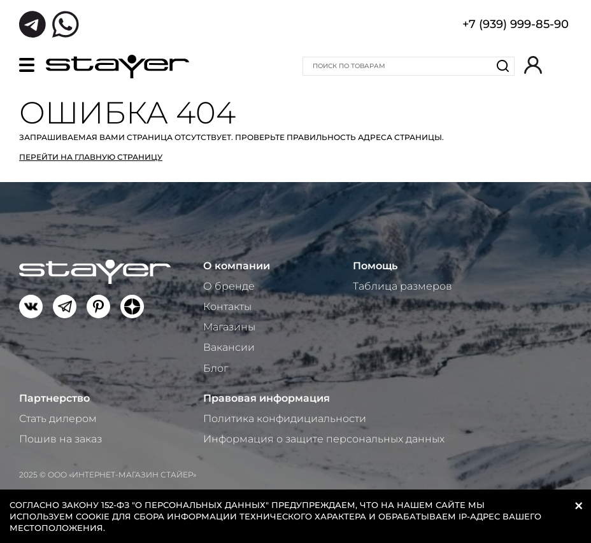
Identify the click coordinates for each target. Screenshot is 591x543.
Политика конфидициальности (284, 419)
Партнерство (54, 398)
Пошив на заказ (60, 439)
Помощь (375, 266)
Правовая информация (266, 398)
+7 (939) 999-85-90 (515, 25)
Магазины (229, 327)
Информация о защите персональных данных (324, 439)
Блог (215, 368)
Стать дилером (58, 419)
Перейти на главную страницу (90, 157)
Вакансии (229, 347)
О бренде (229, 286)
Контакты (227, 306)
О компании (236, 266)
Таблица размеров (402, 286)
